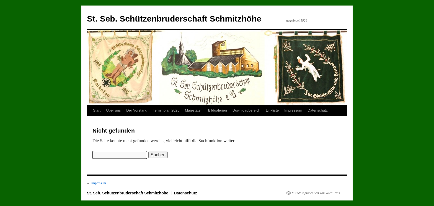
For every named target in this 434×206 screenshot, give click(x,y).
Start (96, 110)
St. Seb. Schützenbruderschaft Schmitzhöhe (174, 18)
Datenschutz (317, 110)
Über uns (113, 110)
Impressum (293, 110)
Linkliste (272, 110)
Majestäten (194, 110)
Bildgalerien (217, 110)
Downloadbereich (246, 110)
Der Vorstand (136, 110)
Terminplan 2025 (166, 110)
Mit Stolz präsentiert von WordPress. (316, 193)
